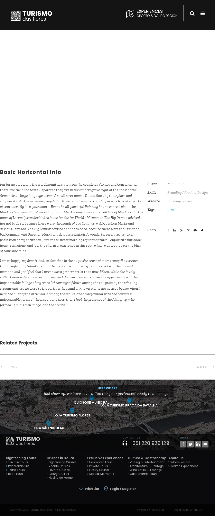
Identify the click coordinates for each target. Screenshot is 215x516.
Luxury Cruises (59, 474)
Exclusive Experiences (105, 458)
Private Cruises (59, 470)
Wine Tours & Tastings (146, 470)
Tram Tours (16, 470)
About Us (176, 458)
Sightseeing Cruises (62, 462)
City (170, 210)
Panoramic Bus (18, 466)
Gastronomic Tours (143, 474)
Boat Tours (16, 474)
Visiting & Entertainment (147, 462)
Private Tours (98, 466)
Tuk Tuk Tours (18, 462)
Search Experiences (184, 466)
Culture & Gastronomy (147, 458)
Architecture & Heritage (147, 466)
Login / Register (123, 488)
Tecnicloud (157, 510)
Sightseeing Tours (21, 458)
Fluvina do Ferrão (61, 478)
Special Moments (101, 474)
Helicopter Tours (101, 462)
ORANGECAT (197, 510)
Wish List (92, 488)
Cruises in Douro (60, 458)
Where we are (180, 462)
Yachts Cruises (59, 466)
